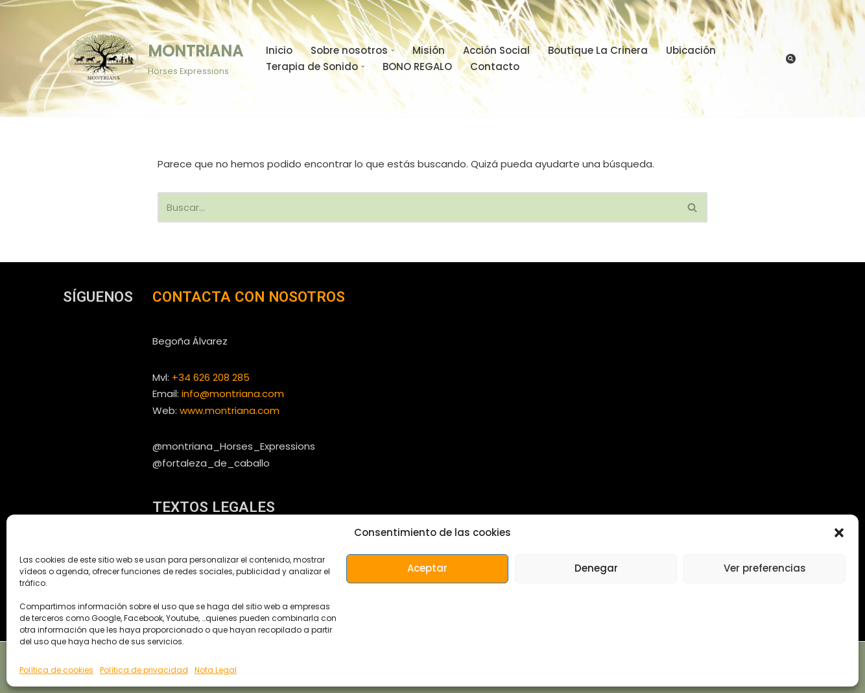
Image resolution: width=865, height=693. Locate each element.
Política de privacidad (144, 669)
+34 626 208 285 (211, 377)
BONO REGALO (417, 66)
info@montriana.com (233, 393)
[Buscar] (791, 59)
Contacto (494, 66)
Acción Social (496, 50)
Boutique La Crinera (598, 50)
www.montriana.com (229, 410)
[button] (839, 532)
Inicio (279, 50)
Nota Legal (216, 669)
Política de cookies (56, 669)
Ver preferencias (765, 568)
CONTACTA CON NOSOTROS (248, 296)
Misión (428, 50)
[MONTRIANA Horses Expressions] (153, 58)
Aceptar (427, 568)
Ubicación (691, 50)
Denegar (596, 568)
